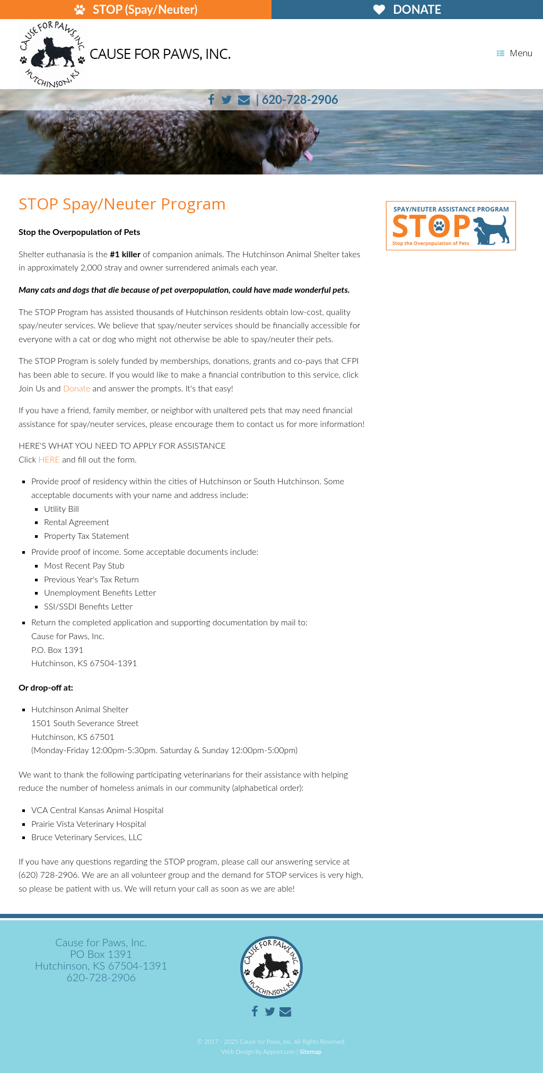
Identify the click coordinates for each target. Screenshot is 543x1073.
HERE (48, 459)
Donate (76, 388)
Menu (514, 53)
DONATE (407, 9)
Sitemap (310, 1051)
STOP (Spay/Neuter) (136, 9)
